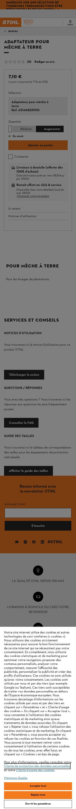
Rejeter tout (38, 795)
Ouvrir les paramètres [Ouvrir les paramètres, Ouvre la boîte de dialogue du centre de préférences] (38, 804)
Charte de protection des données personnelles (37, 766)
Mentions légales (16, 778)
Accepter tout (38, 786)
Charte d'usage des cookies (35, 770)
